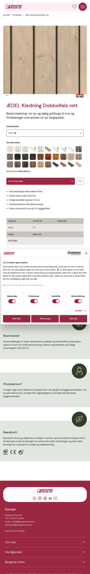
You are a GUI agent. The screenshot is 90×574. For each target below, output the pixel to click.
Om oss (10, 542)
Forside (6, 15)
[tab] (6, 95)
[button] (45, 60)
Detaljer (78, 310)
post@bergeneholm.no (21, 524)
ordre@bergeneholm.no (23, 521)
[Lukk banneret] (86, 253)
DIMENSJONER (12, 126)
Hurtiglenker (13, 552)
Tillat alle (73, 319)
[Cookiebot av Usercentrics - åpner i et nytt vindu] (69, 253)
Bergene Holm (15, 562)
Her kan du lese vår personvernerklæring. (23, 285)
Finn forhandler (40, 181)
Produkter (17, 15)
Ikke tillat (17, 319)
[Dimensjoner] (45, 133)
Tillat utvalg (45, 319)
